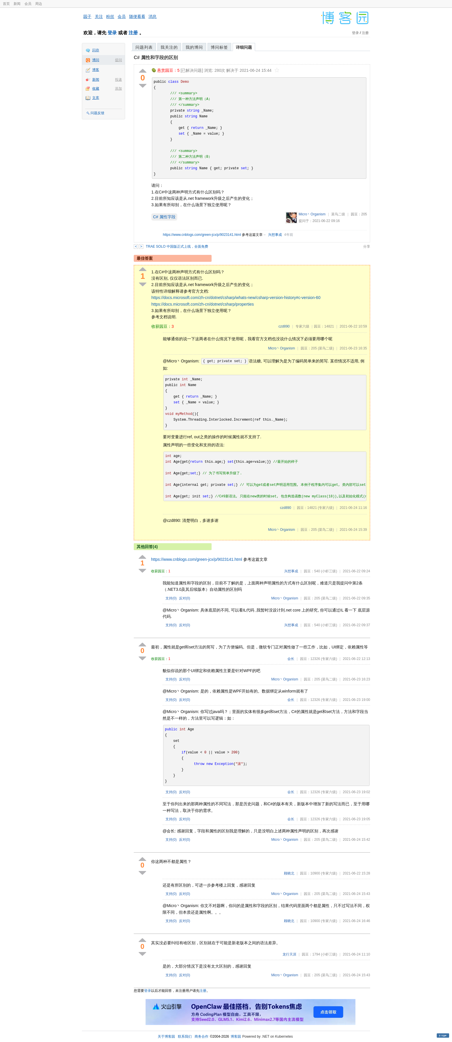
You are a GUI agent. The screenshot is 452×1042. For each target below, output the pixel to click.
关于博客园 (166, 1037)
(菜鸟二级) (326, 348)
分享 (366, 246)
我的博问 (194, 47)
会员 (28, 4)
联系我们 (185, 1037)
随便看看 (137, 16)
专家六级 (302, 326)
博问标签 (219, 47)
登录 (112, 32)
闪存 (95, 50)
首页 (6, 4)
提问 (118, 60)
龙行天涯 (289, 954)
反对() (184, 598)
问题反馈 (97, 113)
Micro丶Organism (312, 214)
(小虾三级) (329, 571)
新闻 (17, 4)
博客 (95, 70)
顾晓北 (289, 873)
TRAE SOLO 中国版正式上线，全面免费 (177, 246)
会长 (290, 659)
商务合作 (201, 1037)
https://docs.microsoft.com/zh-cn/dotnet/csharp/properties (202, 304)
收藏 (95, 88)
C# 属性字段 (164, 217)
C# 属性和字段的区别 (156, 57)
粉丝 (110, 16)
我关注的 (169, 47)
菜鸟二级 (338, 214)
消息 (152, 16)
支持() (171, 598)
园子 (87, 16)
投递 (118, 80)
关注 (99, 16)
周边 (38, 4)
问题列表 (144, 47)
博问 (95, 60)
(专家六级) (326, 508)
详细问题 (244, 47)
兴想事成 (275, 235)
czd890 (284, 326)
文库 (95, 98)
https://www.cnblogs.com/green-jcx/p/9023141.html (202, 235)
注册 (133, 32)
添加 (118, 88)
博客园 (236, 1037)
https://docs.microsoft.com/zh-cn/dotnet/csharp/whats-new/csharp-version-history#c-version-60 (236, 297)
